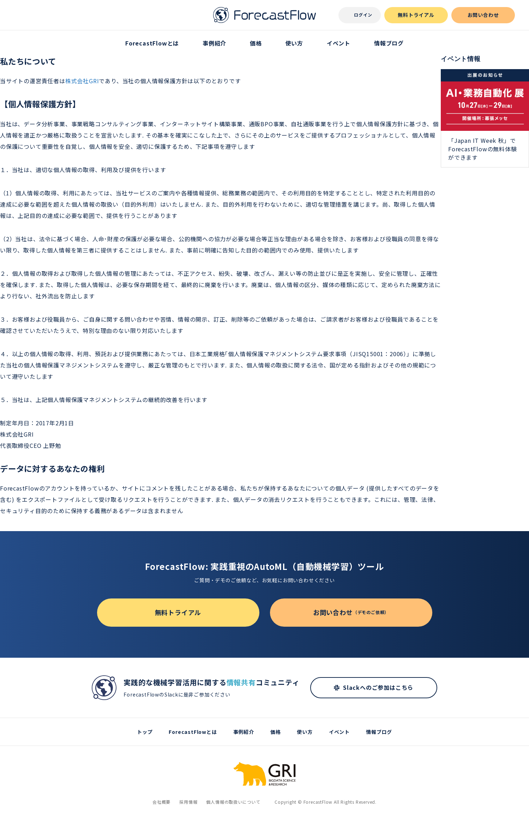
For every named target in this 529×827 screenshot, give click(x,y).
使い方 (294, 43)
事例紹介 (214, 43)
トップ (144, 731)
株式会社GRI (82, 81)
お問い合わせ (483, 14)
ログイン (363, 15)
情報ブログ (389, 43)
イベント (338, 43)
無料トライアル (416, 14)
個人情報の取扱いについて (233, 802)
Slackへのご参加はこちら (378, 687)
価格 (256, 43)
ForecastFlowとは (152, 43)
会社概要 (161, 802)
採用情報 (188, 802)
